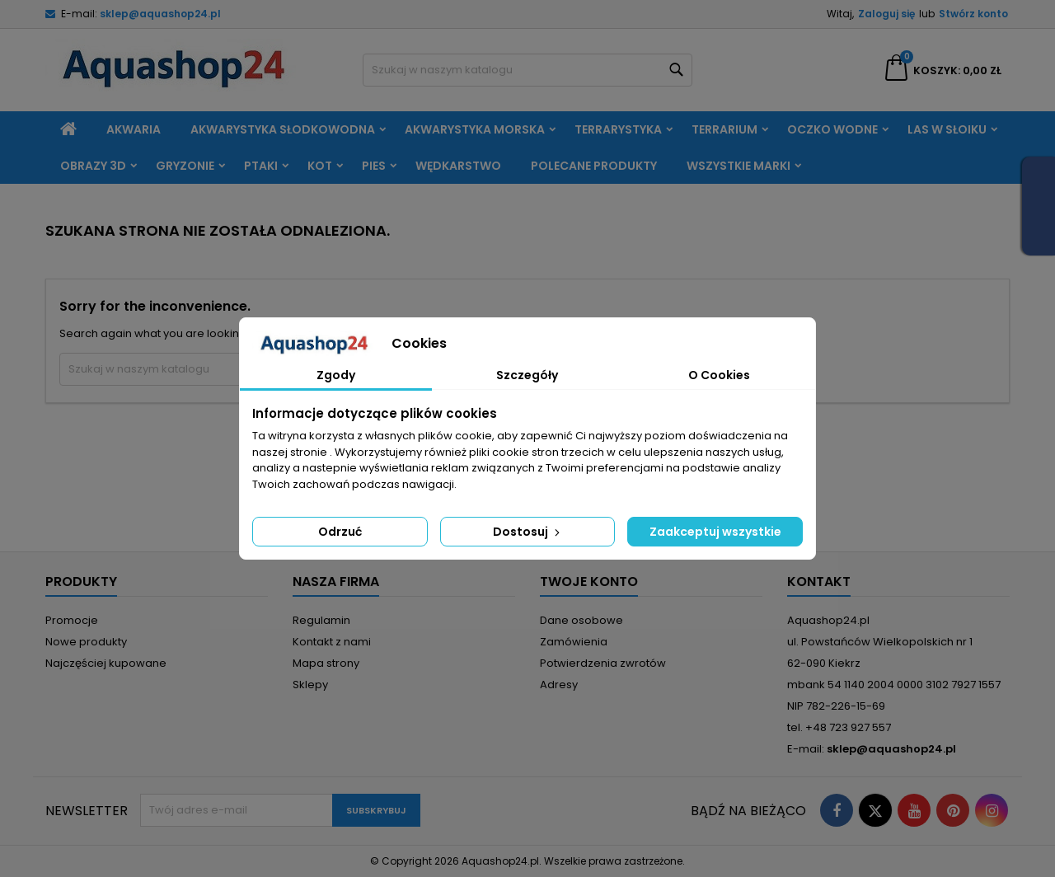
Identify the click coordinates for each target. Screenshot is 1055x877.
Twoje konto (589, 581)
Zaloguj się (886, 14)
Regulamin (321, 620)
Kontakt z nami (332, 642)
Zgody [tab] (335, 375)
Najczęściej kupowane (105, 663)
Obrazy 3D (93, 165)
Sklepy (310, 684)
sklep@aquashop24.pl (160, 14)
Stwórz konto (973, 14)
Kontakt (819, 581)
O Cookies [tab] (719, 375)
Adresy (559, 684)
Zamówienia (573, 642)
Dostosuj (528, 531)
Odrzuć (340, 531)
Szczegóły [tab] (527, 375)
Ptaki (261, 165)
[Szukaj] (527, 70)
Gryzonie (185, 165)
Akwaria (133, 129)
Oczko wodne (832, 129)
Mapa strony (326, 663)
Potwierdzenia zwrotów (603, 663)
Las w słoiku (947, 129)
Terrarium (724, 129)
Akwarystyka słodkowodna (282, 129)
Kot (319, 165)
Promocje (71, 620)
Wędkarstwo (458, 165)
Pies (374, 165)
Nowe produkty (86, 642)
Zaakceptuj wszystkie (715, 531)
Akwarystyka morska (475, 129)
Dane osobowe (581, 620)
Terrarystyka (618, 129)
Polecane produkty (594, 165)
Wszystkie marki (738, 165)
